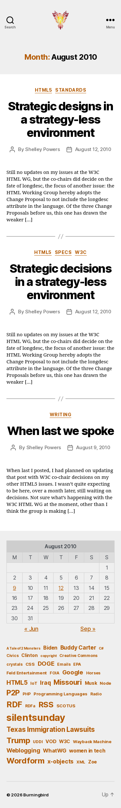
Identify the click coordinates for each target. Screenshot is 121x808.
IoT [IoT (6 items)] (33, 683)
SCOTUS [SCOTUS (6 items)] (66, 705)
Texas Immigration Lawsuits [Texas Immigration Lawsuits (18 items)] (50, 729)
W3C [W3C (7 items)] (64, 741)
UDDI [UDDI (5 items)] (38, 741)
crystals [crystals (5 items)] (14, 664)
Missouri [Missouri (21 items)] (68, 682)
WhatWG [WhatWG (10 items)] (54, 750)
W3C (81, 252)
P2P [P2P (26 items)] (13, 692)
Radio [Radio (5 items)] (96, 694)
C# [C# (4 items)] (101, 648)
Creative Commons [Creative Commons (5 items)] (78, 655)
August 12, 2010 (93, 149)
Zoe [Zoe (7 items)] (92, 761)
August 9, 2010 (93, 447)
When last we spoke (60, 431)
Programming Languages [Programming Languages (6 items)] (60, 693)
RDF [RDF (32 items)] (14, 704)
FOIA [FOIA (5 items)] (54, 673)
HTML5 (43, 90)
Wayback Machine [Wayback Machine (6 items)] (92, 741)
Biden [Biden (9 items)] (50, 648)
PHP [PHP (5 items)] (27, 694)
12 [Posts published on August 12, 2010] (60, 588)
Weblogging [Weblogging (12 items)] (23, 750)
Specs (63, 252)
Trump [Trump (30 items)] (18, 740)
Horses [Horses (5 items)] (93, 673)
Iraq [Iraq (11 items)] (45, 682)
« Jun (31, 628)
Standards (70, 90)
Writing (61, 414)
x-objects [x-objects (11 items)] (60, 761)
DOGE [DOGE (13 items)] (46, 663)
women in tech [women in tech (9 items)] (87, 751)
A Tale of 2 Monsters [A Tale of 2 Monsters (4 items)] (23, 648)
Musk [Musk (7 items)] (91, 683)
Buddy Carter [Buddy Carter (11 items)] (78, 647)
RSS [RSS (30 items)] (46, 704)
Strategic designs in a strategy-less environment (60, 119)
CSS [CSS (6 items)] (30, 664)
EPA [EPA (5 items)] (77, 664)
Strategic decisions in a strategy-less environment (61, 281)
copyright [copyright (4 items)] (48, 656)
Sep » (88, 628)
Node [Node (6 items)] (105, 683)
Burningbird (36, 794)
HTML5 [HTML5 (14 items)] (17, 682)
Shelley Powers (42, 149)
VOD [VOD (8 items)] (50, 741)
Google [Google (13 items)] (72, 672)
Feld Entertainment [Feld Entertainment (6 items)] (26, 672)
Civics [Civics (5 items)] (12, 655)
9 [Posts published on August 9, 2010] (14, 588)
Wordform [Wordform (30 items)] (25, 760)
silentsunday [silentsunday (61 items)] (35, 717)
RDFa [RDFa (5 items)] (30, 705)
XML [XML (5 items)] (80, 762)
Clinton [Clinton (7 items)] (29, 655)
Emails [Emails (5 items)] (63, 664)
